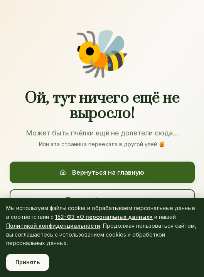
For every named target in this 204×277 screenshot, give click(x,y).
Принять (27, 262)
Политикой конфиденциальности (53, 225)
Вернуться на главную (102, 172)
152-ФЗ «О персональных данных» (104, 217)
